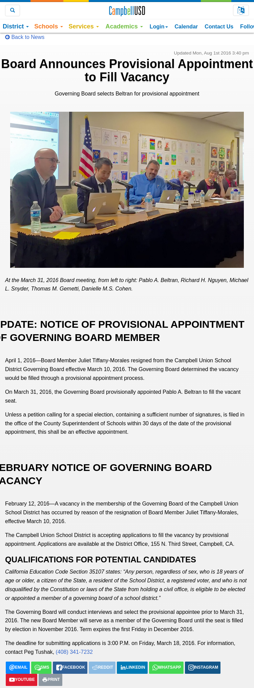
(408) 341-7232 (74, 652)
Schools (48, 26)
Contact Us (219, 26)
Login (159, 26)
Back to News (24, 37)
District (16, 26)
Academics (124, 26)
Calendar (186, 26)
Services (83, 26)
